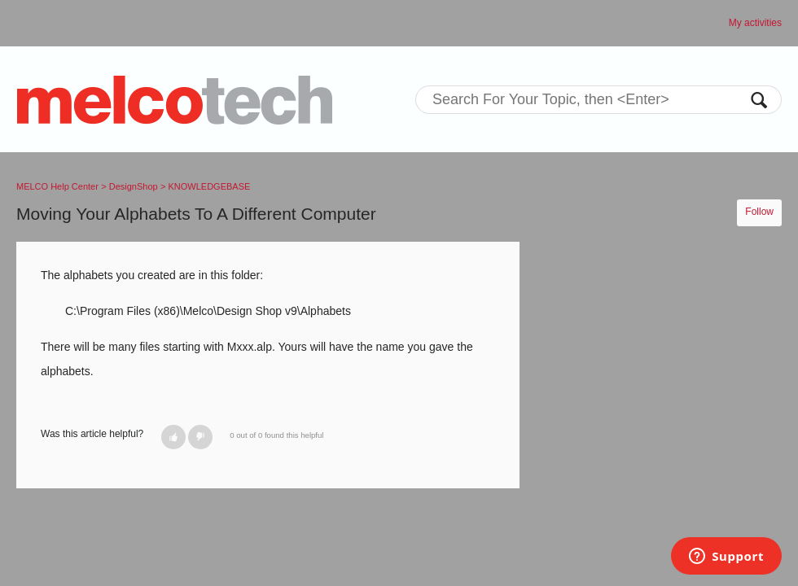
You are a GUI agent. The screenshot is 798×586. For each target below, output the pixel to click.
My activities (755, 22)
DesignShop (133, 186)
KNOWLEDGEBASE (210, 186)
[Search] (598, 99)
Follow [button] (759, 211)
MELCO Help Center (57, 186)
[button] (173, 437)
